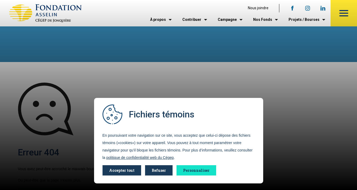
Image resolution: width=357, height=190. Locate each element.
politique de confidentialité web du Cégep (140, 157)
